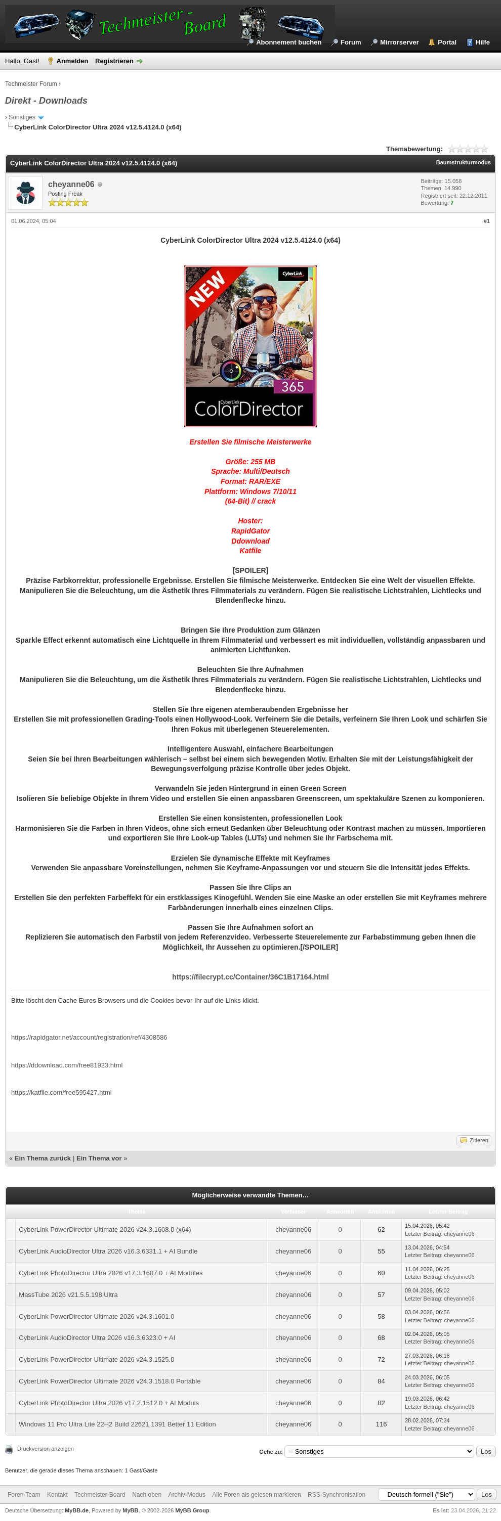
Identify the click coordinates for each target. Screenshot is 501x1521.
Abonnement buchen (288, 42)
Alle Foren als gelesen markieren (256, 1494)
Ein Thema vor (99, 1158)
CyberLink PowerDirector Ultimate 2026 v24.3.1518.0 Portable (109, 1381)
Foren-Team (24, 1494)
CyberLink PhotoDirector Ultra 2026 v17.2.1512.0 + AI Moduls (109, 1403)
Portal (447, 42)
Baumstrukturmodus (463, 162)
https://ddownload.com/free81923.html (66, 1065)
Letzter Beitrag (423, 1234)
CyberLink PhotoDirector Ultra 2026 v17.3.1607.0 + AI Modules (110, 1273)
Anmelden (73, 61)
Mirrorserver (399, 42)
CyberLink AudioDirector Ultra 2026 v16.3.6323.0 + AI (97, 1337)
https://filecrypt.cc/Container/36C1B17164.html (250, 977)
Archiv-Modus (187, 1494)
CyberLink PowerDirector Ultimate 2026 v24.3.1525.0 (96, 1359)
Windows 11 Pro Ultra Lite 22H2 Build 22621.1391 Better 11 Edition (117, 1424)
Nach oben (146, 1494)
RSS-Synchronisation (336, 1494)
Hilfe (483, 42)
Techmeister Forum (31, 83)
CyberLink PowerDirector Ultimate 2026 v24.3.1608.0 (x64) (105, 1229)
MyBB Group (192, 1510)
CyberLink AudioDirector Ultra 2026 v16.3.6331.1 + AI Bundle (108, 1251)
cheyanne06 (71, 184)
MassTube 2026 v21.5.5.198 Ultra (68, 1295)
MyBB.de (77, 1510)
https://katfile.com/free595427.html (61, 1092)
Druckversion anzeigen (45, 1449)
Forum (351, 42)
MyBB (130, 1510)
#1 (487, 221)
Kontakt (57, 1494)
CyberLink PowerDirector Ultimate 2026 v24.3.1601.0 (96, 1316)
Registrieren (114, 61)
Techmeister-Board (100, 1494)
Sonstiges (22, 117)
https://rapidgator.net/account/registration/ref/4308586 (89, 1037)
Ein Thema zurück (43, 1158)
